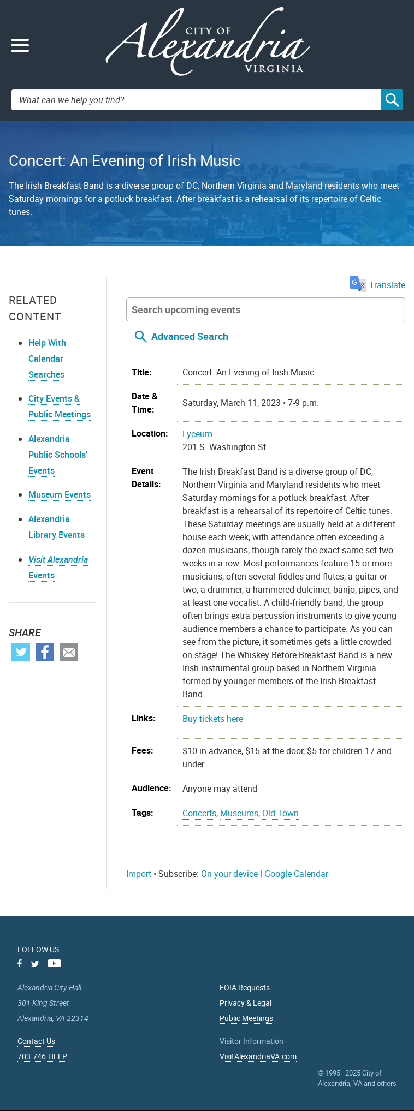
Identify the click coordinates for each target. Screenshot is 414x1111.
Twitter (20, 652)
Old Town (280, 813)
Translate (377, 285)
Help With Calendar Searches (47, 358)
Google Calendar (296, 874)
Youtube (54, 963)
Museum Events (59, 494)
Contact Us (36, 1041)
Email (69, 652)
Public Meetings (246, 1018)
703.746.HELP (42, 1056)
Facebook (45, 652)
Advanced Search (189, 336)
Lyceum (197, 434)
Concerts (199, 813)
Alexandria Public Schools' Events (57, 454)
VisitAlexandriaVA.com (258, 1056)
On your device (229, 874)
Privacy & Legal (245, 1002)
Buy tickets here (212, 719)
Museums (239, 813)
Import (138, 874)
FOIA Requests (245, 987)
